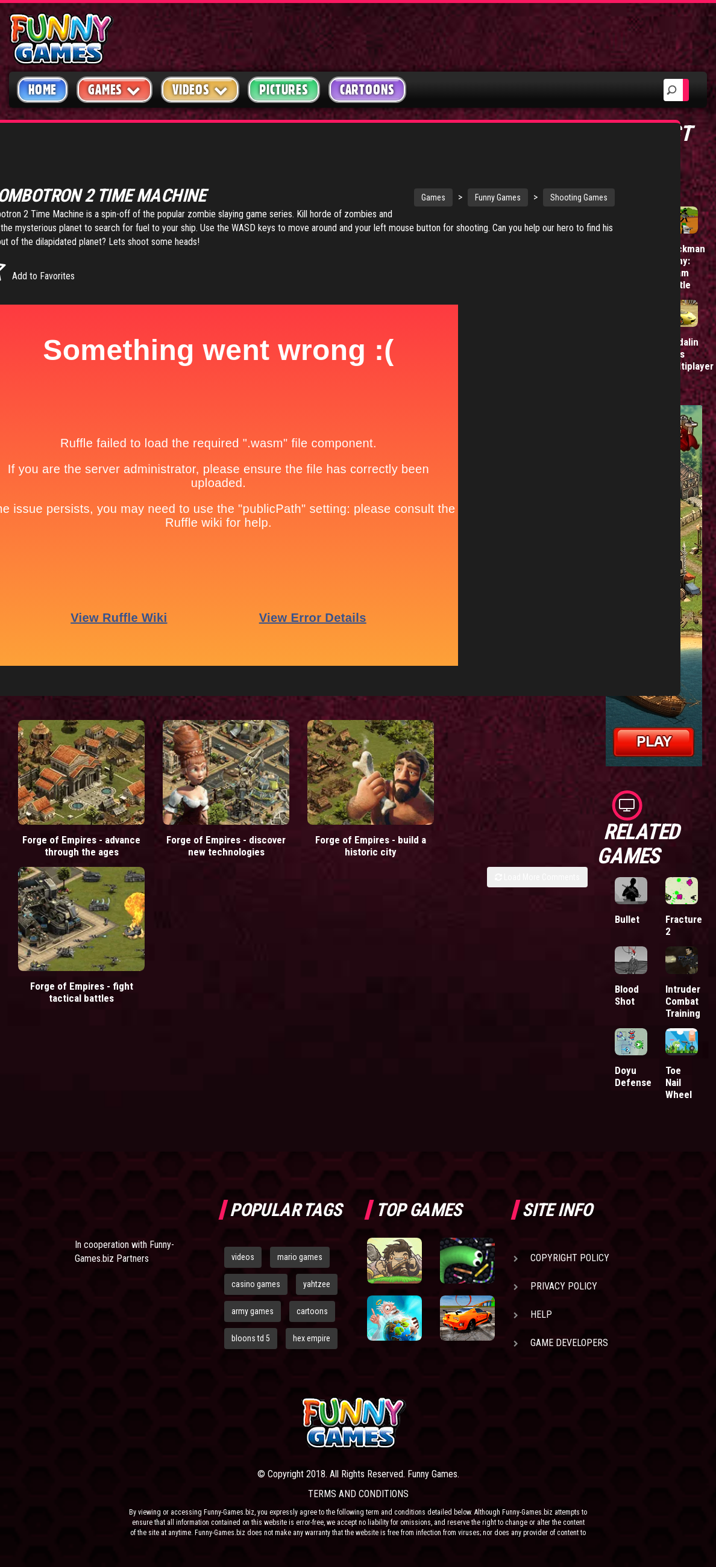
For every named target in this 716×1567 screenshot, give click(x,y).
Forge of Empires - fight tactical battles (515, 846)
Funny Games (418, 185)
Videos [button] (200, 89)
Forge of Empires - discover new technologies (226, 846)
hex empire (311, 1338)
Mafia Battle (627, 255)
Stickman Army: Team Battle (685, 267)
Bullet (627, 919)
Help (541, 1314)
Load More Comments (537, 878)
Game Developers (569, 1342)
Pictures (283, 89)
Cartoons (367, 89)
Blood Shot (627, 995)
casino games (255, 1284)
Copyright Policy (569, 1258)
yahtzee (316, 1284)
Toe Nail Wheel (678, 1082)
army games (252, 1311)
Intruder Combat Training (682, 1001)
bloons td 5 (250, 1338)
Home (42, 89)
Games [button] (114, 89)
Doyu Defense (633, 1076)
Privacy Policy (563, 1286)
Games (354, 185)
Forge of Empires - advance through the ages (81, 846)
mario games (299, 1257)
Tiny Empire (630, 348)
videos (242, 1257)
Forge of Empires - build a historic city (370, 846)
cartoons (312, 1311)
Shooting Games (499, 185)
